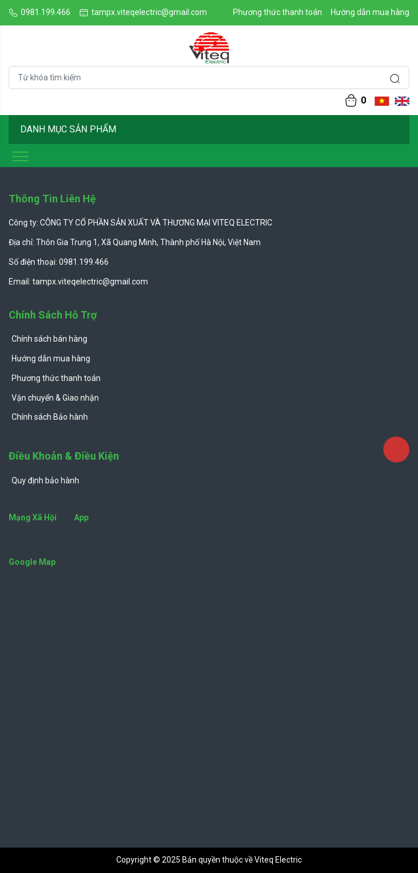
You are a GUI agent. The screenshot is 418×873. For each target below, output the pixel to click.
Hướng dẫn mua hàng (370, 12)
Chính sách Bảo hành (50, 416)
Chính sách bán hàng (49, 338)
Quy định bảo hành (45, 480)
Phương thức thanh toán (277, 12)
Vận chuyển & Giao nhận (55, 397)
